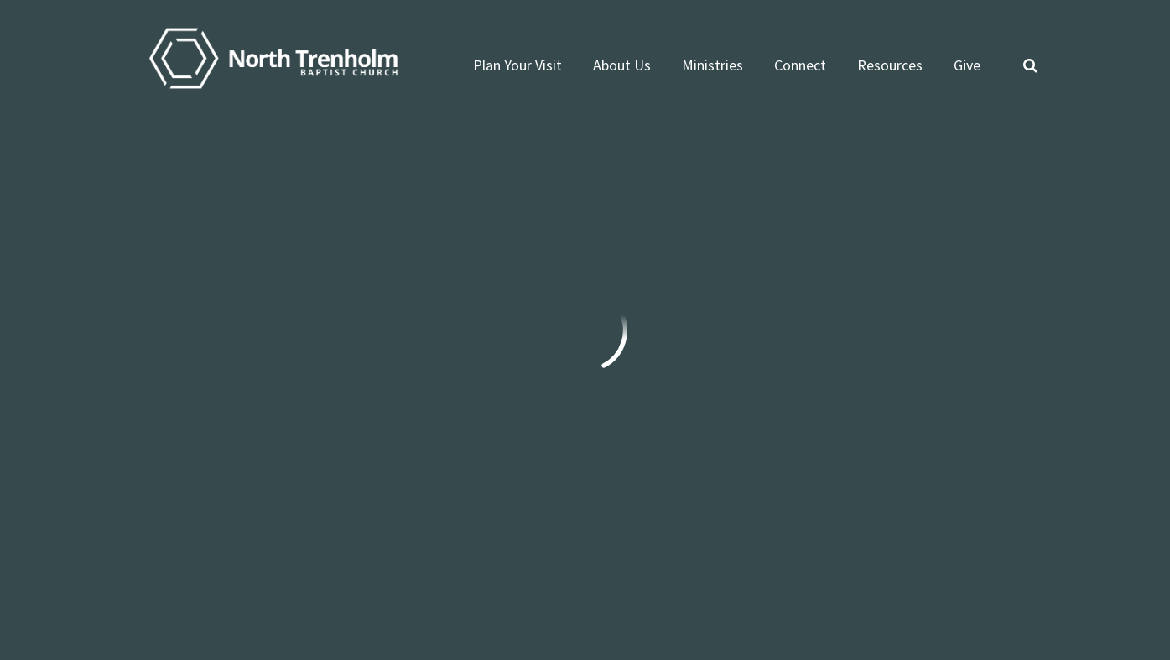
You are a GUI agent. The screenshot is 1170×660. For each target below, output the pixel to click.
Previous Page (203, 213)
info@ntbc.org (181, 439)
